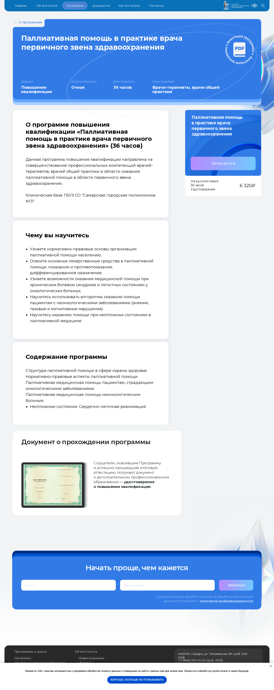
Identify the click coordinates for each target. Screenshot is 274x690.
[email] (68, 585)
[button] (223, 163)
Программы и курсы (30, 651)
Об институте (86, 651)
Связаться (236, 585)
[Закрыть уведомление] (271, 666)
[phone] (167, 585)
